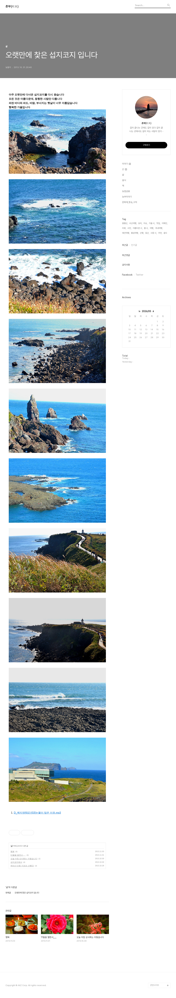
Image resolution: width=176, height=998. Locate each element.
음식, (166, 233)
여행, (152, 228)
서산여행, (133, 223)
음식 (124, 180)
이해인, (165, 223)
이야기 (126, 163)
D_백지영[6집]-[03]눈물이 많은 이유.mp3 (37, 812)
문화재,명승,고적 (129, 202)
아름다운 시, (138, 228)
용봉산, (125, 223)
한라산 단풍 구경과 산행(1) (22, 866)
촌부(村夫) (12, 6)
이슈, (145, 223)
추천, (160, 233)
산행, (142, 233)
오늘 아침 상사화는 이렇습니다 (24, 859)
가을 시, (152, 223)
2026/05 (146, 311)
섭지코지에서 (16, 862)
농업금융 (126, 191)
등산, (147, 233)
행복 (12, 851)
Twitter (139, 274)
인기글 (134, 245)
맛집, (158, 223)
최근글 (125, 245)
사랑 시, (154, 233)
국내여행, (159, 228)
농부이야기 (127, 196)
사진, (129, 228)
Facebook (127, 274)
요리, (140, 223)
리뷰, (124, 228)
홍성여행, (135, 233)
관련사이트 (154, 985)
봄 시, (146, 228)
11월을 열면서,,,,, (18, 855)
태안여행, (126, 233)
